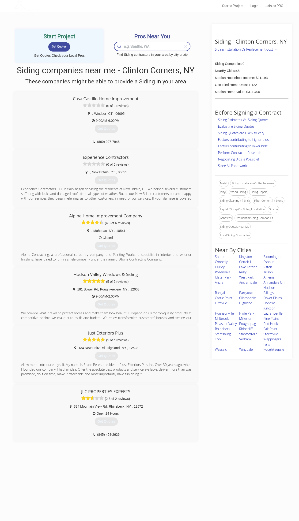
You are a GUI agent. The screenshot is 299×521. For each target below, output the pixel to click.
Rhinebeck (222, 329)
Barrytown (246, 292)
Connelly (221, 262)
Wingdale (246, 349)
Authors (209, 492)
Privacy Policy (212, 486)
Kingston (245, 256)
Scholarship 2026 (215, 481)
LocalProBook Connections (221, 497)
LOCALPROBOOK (41, 5)
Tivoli (218, 339)
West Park (246, 277)
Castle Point (223, 298)
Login (254, 6)
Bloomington (272, 256)
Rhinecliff (246, 329)
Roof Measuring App (138, 492)
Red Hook (270, 323)
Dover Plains (272, 298)
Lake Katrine (248, 267)
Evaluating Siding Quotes (236, 126)
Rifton (267, 267)
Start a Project (232, 6)
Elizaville (221, 303)
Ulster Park (223, 277)
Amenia (268, 277)
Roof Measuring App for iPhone (145, 497)
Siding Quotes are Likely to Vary (241, 133)
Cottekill (245, 262)
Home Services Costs (74, 481)
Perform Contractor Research (239, 152)
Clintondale (247, 298)
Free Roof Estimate (72, 497)
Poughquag (247, 323)
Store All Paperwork (232, 166)
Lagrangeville (273, 313)
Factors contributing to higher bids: (244, 139)
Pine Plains (271, 318)
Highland (245, 303)
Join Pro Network (136, 481)
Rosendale (223, 272)
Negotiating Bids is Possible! (238, 159)
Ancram (221, 282)
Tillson (268, 272)
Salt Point (270, 329)
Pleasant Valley (226, 323)
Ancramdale (248, 282)
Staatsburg (223, 334)
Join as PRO (274, 6)
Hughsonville (224, 313)
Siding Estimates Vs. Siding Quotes (243, 120)
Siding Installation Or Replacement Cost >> (246, 49)
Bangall (220, 292)
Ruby (242, 272)
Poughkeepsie (273, 349)
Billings (268, 292)
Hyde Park (246, 313)
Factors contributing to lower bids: (243, 146)
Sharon (220, 256)
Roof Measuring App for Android (146, 502)
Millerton (245, 318)
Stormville (270, 334)
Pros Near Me (69, 486)
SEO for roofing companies (221, 502)
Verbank (245, 339)
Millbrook (222, 318)
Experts (130, 486)
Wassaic (221, 349)
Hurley (220, 267)
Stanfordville (248, 334)
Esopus (268, 262)
